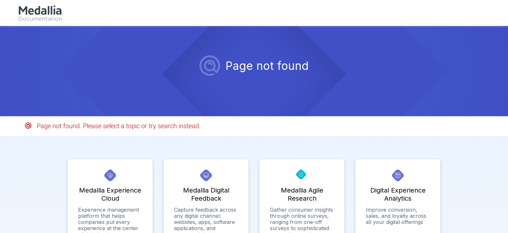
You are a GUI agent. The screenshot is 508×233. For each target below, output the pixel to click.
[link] (40, 13)
